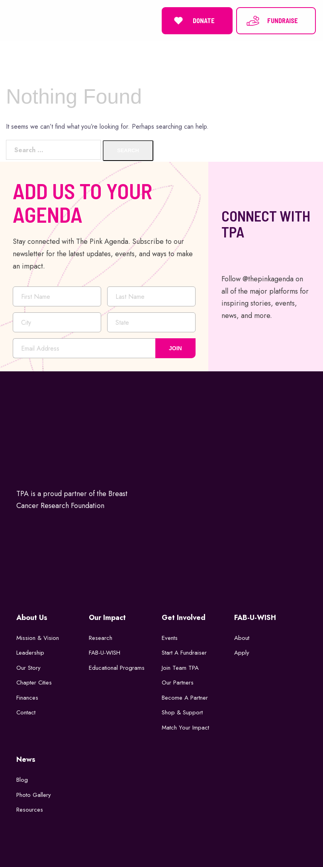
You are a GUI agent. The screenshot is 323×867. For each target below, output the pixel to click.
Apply (241, 652)
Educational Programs (117, 667)
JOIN (175, 347)
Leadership (30, 652)
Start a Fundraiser (184, 652)
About (241, 637)
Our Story (28, 667)
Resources (29, 809)
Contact (25, 712)
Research (100, 637)
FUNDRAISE (272, 20)
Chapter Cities (34, 682)
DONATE (193, 20)
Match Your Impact (185, 726)
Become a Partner (185, 696)
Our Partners (178, 682)
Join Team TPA (180, 667)
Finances (27, 696)
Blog (22, 779)
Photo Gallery (33, 794)
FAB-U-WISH (104, 652)
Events (170, 637)
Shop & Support (182, 712)
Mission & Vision (37, 637)
